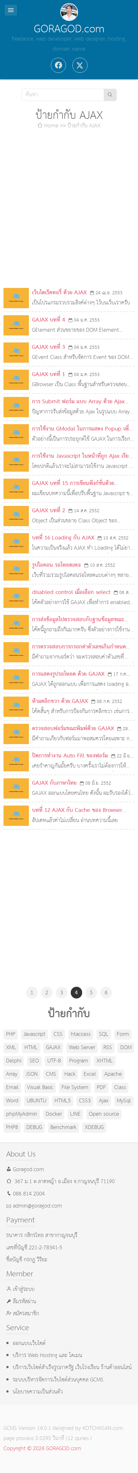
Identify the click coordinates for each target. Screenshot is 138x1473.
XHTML (104, 1061)
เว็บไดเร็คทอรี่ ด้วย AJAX (59, 293)
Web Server (82, 1048)
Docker (54, 1114)
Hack (70, 1074)
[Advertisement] (69, 209)
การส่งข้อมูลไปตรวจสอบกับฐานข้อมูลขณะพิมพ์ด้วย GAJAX (78, 625)
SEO (34, 1061)
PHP (10, 1034)
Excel (90, 1074)
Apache (113, 1074)
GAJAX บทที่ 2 (48, 511)
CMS (51, 1074)
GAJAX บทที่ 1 (48, 374)
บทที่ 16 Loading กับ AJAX (63, 538)
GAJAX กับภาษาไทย (54, 783)
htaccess (81, 1034)
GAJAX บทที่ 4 (48, 320)
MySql (124, 1101)
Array (11, 1074)
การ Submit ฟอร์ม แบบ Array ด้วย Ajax (78, 402)
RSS (107, 1048)
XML (11, 1048)
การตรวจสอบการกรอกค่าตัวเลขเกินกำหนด (79, 647)
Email (12, 1088)
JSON (32, 1074)
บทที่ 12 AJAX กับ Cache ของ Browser (77, 810)
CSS (58, 1034)
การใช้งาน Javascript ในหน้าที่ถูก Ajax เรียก (82, 456)
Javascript (34, 1034)
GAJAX (53, 1048)
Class (120, 1088)
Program (78, 1061)
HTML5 (63, 1101)
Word (12, 1101)
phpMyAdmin (21, 1114)
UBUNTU (36, 1101)
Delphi (13, 1061)
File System (75, 1088)
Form (123, 1034)
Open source (104, 1114)
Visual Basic (40, 1088)
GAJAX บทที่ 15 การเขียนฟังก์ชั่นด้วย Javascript (73, 488)
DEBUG (34, 1127)
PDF (101, 1088)
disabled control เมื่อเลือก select (71, 592)
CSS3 (85, 1101)
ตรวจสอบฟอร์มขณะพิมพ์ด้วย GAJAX (73, 729)
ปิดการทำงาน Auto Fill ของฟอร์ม (70, 756)
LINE (75, 1114)
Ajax (103, 1101)
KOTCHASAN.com (102, 1428)
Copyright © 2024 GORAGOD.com (42, 1449)
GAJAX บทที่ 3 (48, 347)
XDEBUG (94, 1127)
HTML (31, 1048)
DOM (126, 1048)
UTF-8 (54, 1061)
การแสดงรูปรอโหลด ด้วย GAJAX (68, 674)
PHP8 (12, 1127)
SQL (103, 1034)
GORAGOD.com (69, 29)
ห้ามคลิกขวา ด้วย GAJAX (60, 701)
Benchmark (63, 1127)
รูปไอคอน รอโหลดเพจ (56, 565)
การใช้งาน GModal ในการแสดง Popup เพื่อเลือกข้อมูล (82, 434)
